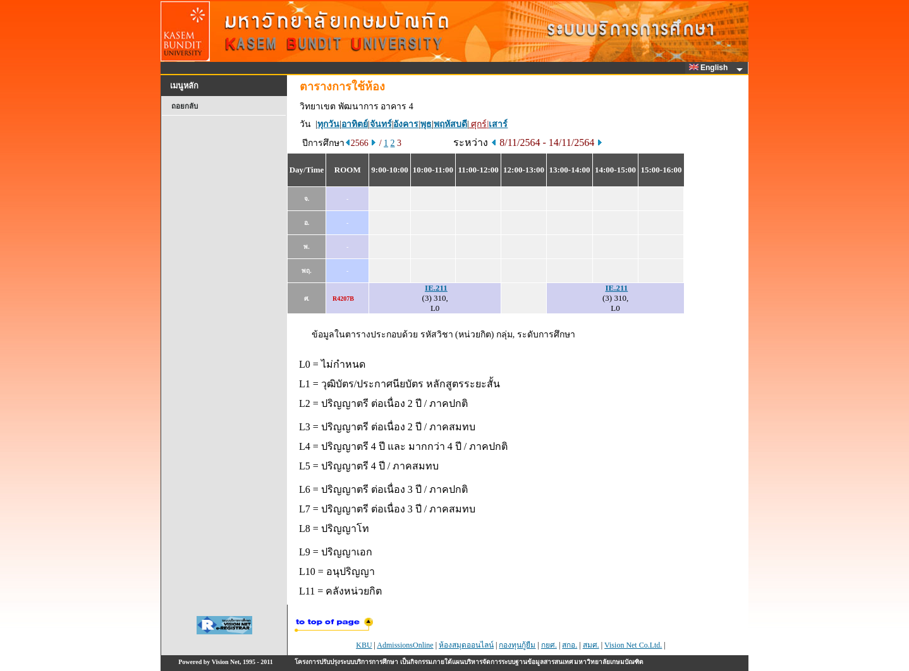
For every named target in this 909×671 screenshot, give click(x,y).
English (710, 67)
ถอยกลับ (184, 106)
